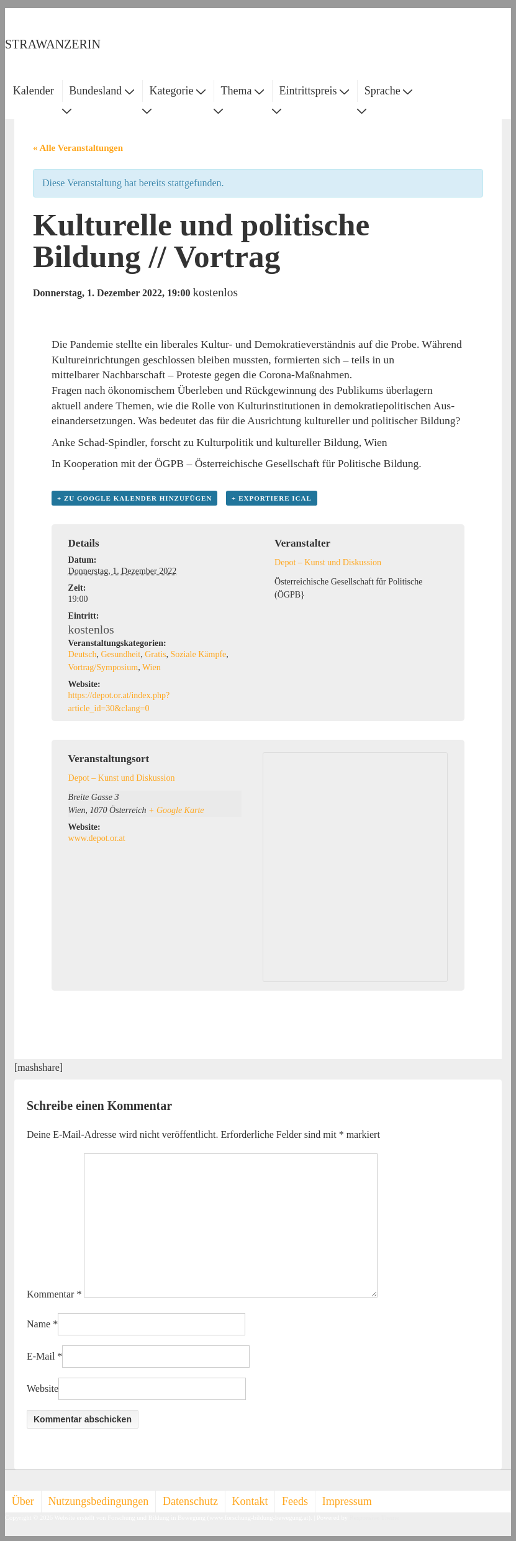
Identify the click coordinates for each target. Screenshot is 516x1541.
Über (23, 1501)
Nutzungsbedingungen (98, 1501)
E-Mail (41, 1356)
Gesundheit (120, 654)
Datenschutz (190, 1501)
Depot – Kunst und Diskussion (327, 562)
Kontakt (250, 1501)
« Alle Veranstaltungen (78, 148)
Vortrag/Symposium (103, 667)
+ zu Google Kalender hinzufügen (134, 498)
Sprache (388, 90)
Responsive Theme (374, 1517)
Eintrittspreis (314, 90)
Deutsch (82, 654)
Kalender (33, 90)
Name (38, 1324)
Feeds (295, 1501)
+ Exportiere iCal (272, 498)
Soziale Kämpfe (198, 654)
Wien (151, 667)
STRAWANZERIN (53, 44)
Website (42, 1388)
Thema (242, 90)
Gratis (155, 654)
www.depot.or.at (96, 838)
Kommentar (54, 1294)
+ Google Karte (176, 810)
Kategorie (177, 90)
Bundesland (101, 90)
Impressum (347, 1501)
